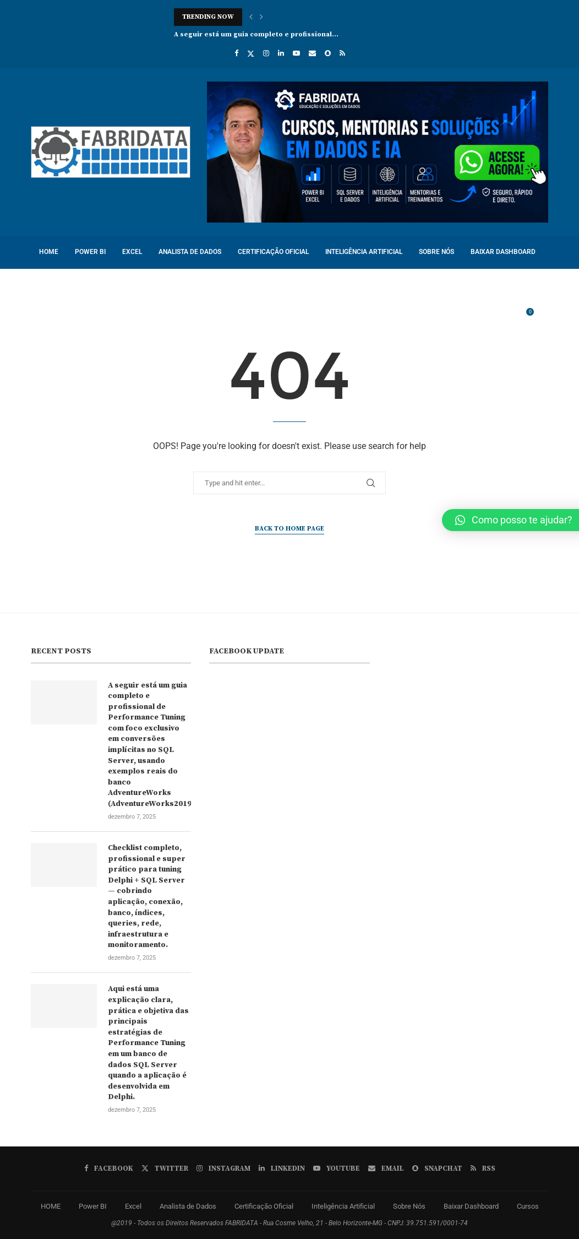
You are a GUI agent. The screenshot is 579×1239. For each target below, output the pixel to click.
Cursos (51, 284)
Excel (132, 252)
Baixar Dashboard (503, 252)
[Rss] (342, 53)
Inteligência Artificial (363, 252)
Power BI (90, 252)
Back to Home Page (289, 528)
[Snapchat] (328, 53)
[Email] (312, 53)
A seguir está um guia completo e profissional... (256, 34)
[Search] (542, 317)
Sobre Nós (436, 252)
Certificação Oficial (273, 252)
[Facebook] (236, 53)
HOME (48, 252)
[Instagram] (266, 53)
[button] (251, 17)
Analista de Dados (190, 252)
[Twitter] (250, 53)
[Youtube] (296, 53)
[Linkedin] (281, 53)
